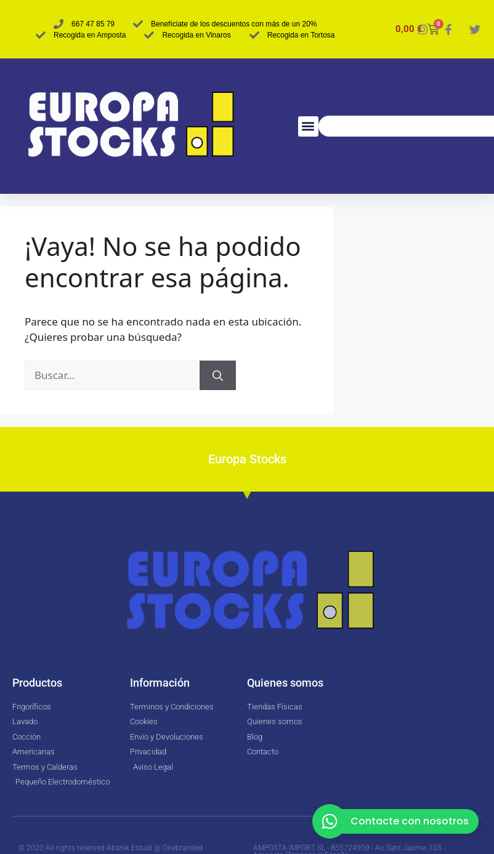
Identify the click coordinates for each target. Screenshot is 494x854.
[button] (308, 126)
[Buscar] (218, 375)
